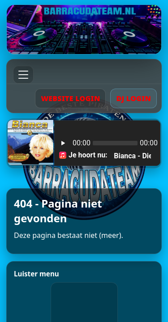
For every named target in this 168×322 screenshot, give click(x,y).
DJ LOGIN (133, 98)
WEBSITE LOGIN (70, 98)
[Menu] (23, 75)
